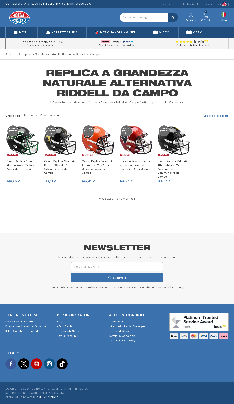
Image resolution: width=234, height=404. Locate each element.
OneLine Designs (47, 397)
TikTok (62, 363)
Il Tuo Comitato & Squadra (23, 331)
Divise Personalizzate (19, 321)
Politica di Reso (119, 331)
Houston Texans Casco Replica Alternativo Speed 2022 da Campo (135, 165)
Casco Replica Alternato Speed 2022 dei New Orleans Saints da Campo (60, 167)
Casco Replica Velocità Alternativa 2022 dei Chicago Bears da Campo (97, 167)
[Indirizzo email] (117, 266)
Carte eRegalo (191, 4)
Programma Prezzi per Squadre (25, 326)
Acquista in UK (216, 4)
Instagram (49, 363)
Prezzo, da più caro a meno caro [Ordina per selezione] (43, 115)
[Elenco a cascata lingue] (224, 17)
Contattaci (116, 321)
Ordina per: (12, 115)
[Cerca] (149, 17)
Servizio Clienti (169, 4)
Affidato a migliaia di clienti (192, 45)
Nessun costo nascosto (41, 45)
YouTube (36, 363)
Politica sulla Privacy (122, 340)
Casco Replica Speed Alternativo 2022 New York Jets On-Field (20, 165)
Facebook (10, 363)
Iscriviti (117, 277)
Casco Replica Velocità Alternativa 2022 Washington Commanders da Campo (173, 169)
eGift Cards (64, 326)
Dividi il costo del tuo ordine (117, 45)
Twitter (23, 363)
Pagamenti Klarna (68, 331)
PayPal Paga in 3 (67, 335)
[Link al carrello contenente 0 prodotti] (206, 17)
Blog (60, 321)
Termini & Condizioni (122, 335)
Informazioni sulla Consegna (127, 326)
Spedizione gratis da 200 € (41, 42)
